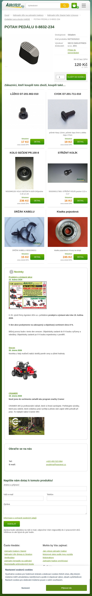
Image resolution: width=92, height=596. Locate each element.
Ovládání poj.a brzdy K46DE (17, 19)
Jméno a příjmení (11, 485)
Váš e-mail (8, 494)
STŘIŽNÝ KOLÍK (68, 152)
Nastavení (25, 588)
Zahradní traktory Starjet (15, 551)
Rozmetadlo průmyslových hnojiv (19, 564)
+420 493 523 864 (54, 461)
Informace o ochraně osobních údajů (20, 518)
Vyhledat (64, 5)
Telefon (50, 494)
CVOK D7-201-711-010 (67, 94)
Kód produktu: (61, 39)
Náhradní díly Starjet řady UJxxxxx (62, 15)
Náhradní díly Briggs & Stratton (18, 554)
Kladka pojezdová (68, 211)
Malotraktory (48, 557)
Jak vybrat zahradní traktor (55, 551)
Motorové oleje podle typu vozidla (58, 554)
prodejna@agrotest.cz (56, 464)
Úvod (6, 15)
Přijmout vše (66, 588)
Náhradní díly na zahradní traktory (28, 15)
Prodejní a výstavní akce (20, 277)
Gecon (12, 348)
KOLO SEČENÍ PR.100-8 (24, 152)
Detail (37, 142)
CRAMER (13, 393)
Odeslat (11, 524)
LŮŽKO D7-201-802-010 (24, 94)
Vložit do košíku (76, 77)
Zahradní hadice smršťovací (55, 561)
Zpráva (7, 504)
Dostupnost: (60, 35)
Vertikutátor (9, 557)
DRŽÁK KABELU (24, 211)
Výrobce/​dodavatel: (59, 44)
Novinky (19, 271)
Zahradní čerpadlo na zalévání (18, 561)
